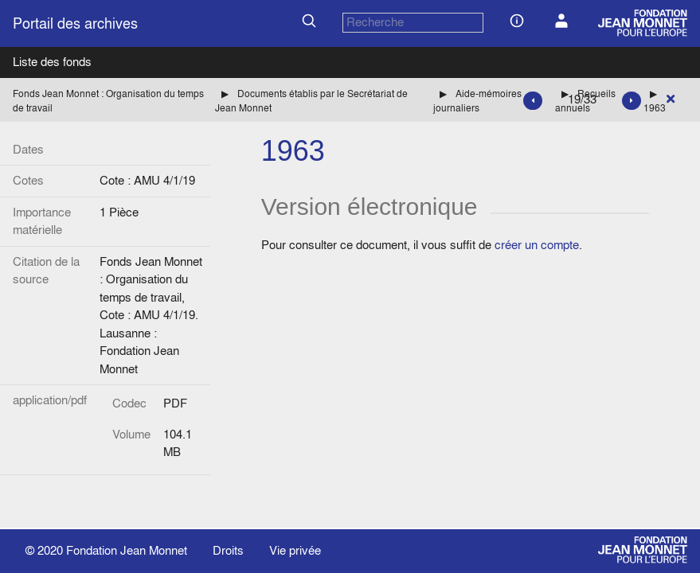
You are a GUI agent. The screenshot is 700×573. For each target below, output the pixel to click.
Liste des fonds (52, 61)
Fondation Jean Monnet (126, 550)
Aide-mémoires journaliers (477, 101)
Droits (228, 550)
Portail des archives (75, 23)
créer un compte (537, 244)
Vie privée (295, 550)
